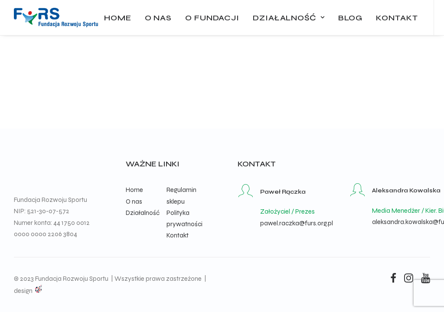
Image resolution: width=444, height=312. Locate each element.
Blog (350, 18)
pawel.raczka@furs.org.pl (296, 223)
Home (117, 18)
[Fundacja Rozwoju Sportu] (56, 17)
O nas (158, 18)
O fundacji (212, 18)
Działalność (289, 18)
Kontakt (397, 18)
